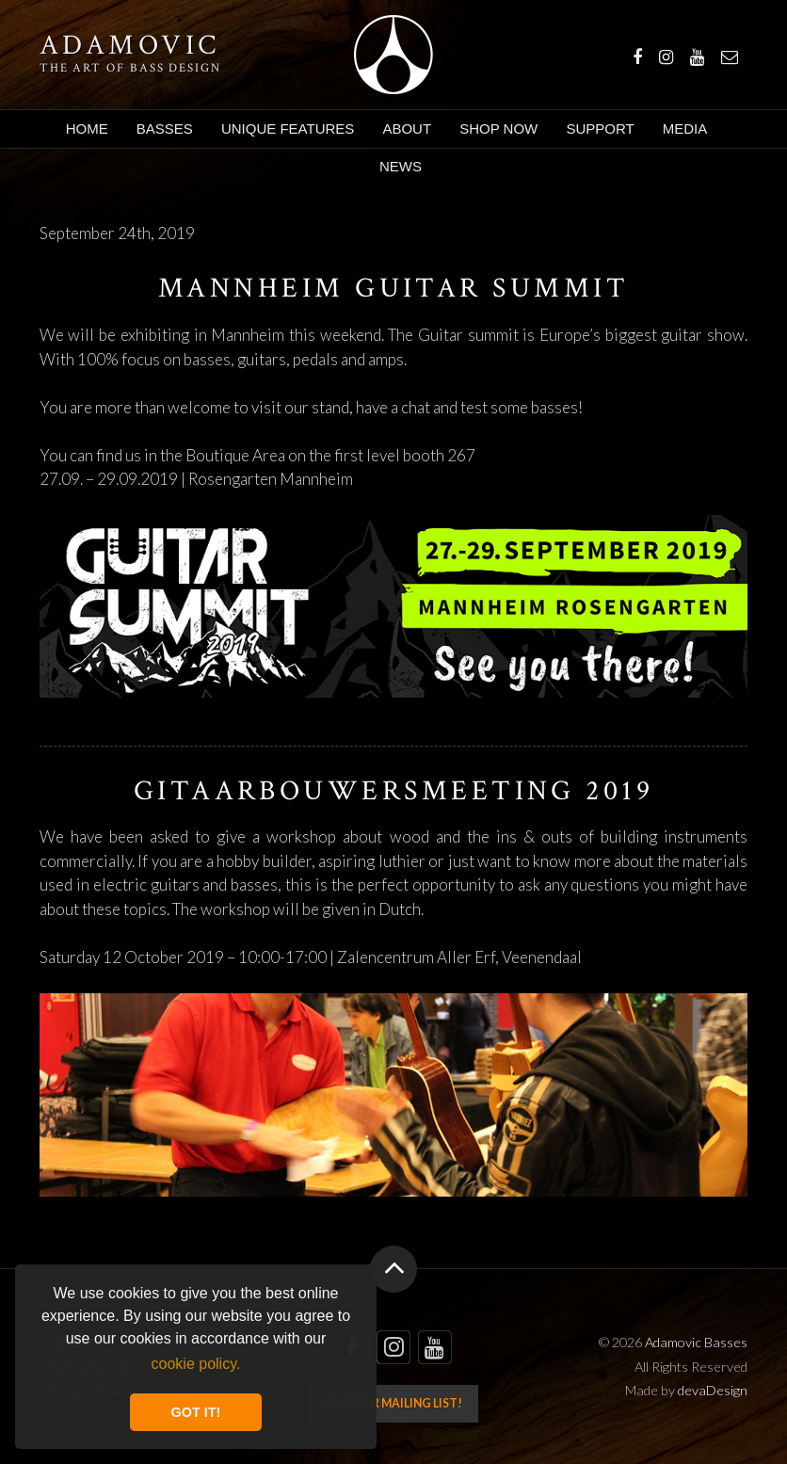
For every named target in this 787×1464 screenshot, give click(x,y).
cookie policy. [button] (196, 1364)
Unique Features (287, 129)
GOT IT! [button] (196, 1412)
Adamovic (130, 46)
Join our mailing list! (393, 1403)
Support (600, 129)
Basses (165, 129)
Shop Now (498, 129)
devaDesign (712, 1390)
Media (685, 129)
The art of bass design (130, 67)
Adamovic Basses (393, 54)
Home (87, 129)
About (406, 129)
